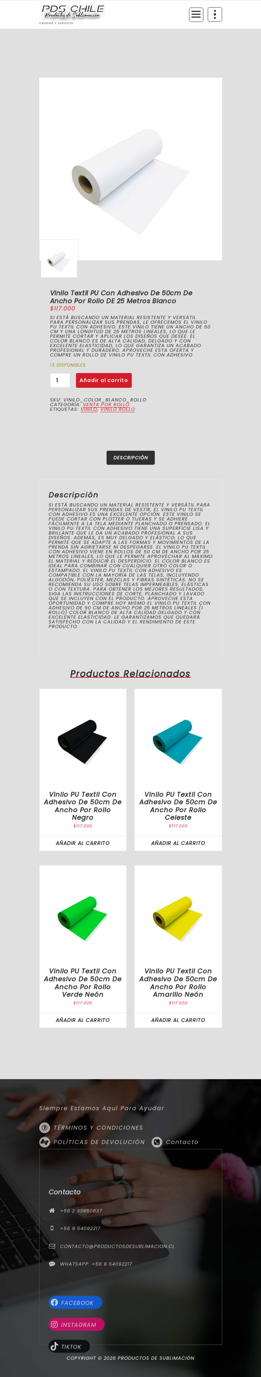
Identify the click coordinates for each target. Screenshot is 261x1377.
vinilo (89, 409)
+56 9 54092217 (80, 1302)
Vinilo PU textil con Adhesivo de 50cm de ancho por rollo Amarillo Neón (178, 982)
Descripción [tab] (130, 457)
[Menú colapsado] (196, 15)
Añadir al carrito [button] (83, 843)
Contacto (182, 1174)
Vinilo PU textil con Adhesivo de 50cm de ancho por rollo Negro (83, 806)
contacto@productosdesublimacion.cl (117, 1320)
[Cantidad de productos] (60, 380)
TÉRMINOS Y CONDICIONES (98, 1159)
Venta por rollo (106, 404)
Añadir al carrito (104, 380)
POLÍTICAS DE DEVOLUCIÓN (99, 1174)
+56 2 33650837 (81, 1285)
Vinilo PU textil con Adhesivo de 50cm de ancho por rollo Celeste (178, 806)
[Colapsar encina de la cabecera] (215, 14)
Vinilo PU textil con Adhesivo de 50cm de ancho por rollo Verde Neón (83, 982)
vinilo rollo (117, 409)
